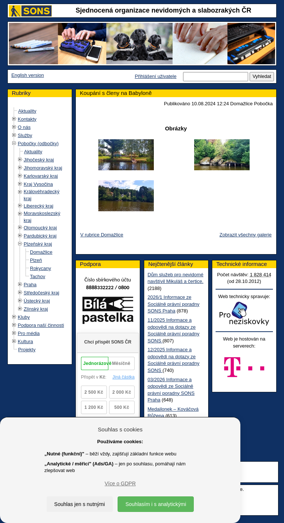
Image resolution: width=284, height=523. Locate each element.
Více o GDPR (120, 483)
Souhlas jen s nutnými (79, 504)
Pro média (29, 333)
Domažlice (41, 252)
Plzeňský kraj (38, 244)
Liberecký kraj (38, 206)
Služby (25, 135)
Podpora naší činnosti (41, 325)
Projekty (27, 349)
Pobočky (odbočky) (38, 143)
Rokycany (40, 268)
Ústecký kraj (37, 301)
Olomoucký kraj (40, 227)
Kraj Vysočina (38, 184)
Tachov (37, 276)
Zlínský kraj (36, 309)
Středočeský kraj (41, 292)
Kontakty (27, 119)
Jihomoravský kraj (43, 168)
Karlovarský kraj (41, 176)
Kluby (24, 317)
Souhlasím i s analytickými (155, 504)
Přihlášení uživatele (155, 76)
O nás (24, 127)
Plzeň (36, 260)
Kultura (25, 341)
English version (27, 75)
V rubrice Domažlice (101, 234)
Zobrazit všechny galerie (246, 234)
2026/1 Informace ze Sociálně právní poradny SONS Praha (173, 304)
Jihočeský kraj (39, 160)
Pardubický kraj (40, 236)
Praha (30, 284)
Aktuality (27, 111)
